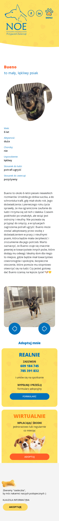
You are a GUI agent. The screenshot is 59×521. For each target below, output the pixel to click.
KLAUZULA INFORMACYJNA (16, 499)
